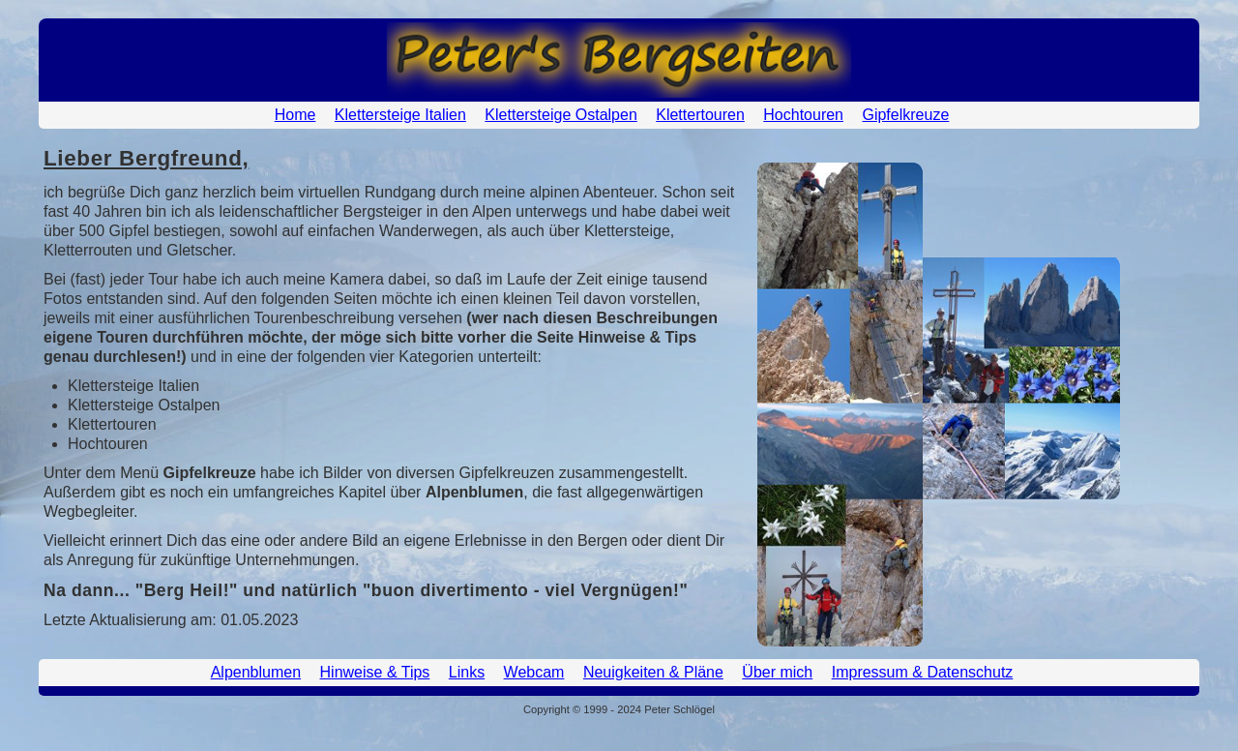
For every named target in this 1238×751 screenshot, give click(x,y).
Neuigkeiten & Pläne (653, 672)
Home (295, 114)
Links (467, 672)
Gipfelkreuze (905, 114)
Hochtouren (803, 114)
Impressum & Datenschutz (923, 672)
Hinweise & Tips (375, 672)
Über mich (777, 672)
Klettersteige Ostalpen (560, 114)
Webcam (534, 672)
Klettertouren (700, 114)
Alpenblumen (256, 672)
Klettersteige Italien (400, 114)
